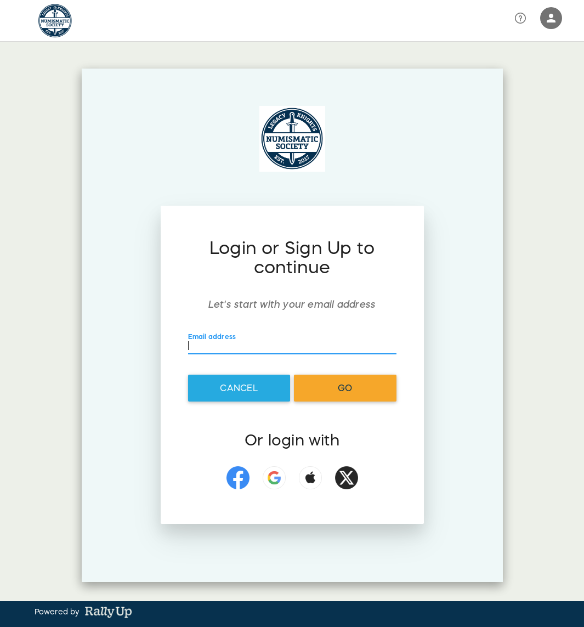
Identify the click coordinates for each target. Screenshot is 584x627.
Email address (212, 336)
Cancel (238, 387)
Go (345, 387)
